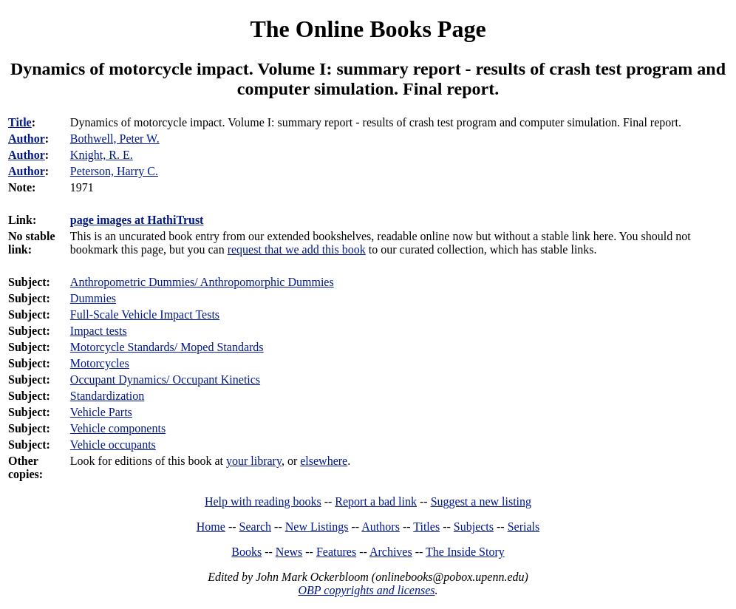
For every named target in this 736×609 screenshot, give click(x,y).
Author (26, 138)
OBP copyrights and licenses (366, 590)
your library (254, 461)
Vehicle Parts (101, 412)
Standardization (107, 395)
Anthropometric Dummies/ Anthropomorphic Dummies (202, 282)
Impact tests (98, 330)
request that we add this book (297, 249)
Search (255, 526)
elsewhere (323, 461)
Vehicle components (118, 428)
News (289, 551)
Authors (380, 526)
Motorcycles (99, 363)
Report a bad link (376, 501)
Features (336, 551)
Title (20, 122)
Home (211, 526)
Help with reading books (263, 501)
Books (246, 551)
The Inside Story (465, 551)
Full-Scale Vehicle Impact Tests (144, 314)
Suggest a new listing (481, 501)
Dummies (93, 298)
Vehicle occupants (113, 444)
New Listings (317, 526)
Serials (524, 526)
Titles (426, 526)
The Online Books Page (367, 29)
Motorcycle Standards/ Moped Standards (167, 347)
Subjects (474, 526)
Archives (390, 551)
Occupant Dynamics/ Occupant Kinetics (165, 379)
